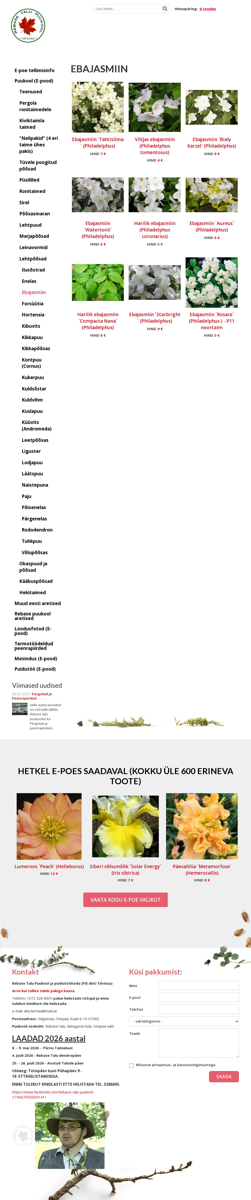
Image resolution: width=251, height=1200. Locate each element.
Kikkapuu (32, 337)
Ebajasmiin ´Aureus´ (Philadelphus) (211, 226)
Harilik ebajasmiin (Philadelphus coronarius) (154, 229)
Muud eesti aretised (37, 603)
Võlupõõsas (35, 552)
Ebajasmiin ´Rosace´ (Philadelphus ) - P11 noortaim (212, 321)
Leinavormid (33, 247)
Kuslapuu (32, 411)
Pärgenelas (34, 519)
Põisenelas (34, 507)
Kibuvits (31, 326)
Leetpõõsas (35, 440)
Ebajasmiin (34, 292)
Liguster (31, 451)
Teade (134, 1033)
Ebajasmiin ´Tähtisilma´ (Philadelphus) (98, 142)
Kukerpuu (33, 377)
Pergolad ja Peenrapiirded (32, 696)
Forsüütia (32, 303)
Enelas (29, 281)
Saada (224, 1076)
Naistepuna (35, 485)
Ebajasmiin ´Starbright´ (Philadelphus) (155, 317)
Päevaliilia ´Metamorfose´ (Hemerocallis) (202, 869)
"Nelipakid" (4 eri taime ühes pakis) (38, 144)
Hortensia (33, 315)
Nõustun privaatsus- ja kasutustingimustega (175, 1064)
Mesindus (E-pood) (35, 658)
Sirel (24, 202)
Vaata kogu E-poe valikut (125, 899)
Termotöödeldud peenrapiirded (33, 646)
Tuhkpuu (32, 541)
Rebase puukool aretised (32, 616)
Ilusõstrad (33, 270)
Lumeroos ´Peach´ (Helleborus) (49, 866)
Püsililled (29, 180)
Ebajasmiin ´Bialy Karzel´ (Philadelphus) (211, 142)
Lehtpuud (30, 225)
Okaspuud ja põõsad (33, 566)
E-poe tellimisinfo (34, 70)
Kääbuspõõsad (36, 581)
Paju (26, 496)
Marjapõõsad (34, 236)
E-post (135, 997)
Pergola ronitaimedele (35, 106)
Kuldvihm (32, 400)
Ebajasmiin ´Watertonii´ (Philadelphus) (98, 229)
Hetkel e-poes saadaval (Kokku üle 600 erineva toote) (125, 776)
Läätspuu (32, 473)
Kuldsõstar (34, 389)
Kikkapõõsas (36, 348)
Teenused (30, 92)
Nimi (133, 985)
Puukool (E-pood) (33, 81)
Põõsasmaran (34, 214)
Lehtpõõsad (33, 259)
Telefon (136, 1009)
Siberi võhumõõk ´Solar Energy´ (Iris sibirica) (125, 869)
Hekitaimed (32, 592)
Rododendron (37, 530)
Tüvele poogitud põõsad (38, 165)
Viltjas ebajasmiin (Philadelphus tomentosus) (155, 146)
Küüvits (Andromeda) (37, 425)
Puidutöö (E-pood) (35, 669)
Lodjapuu (32, 462)
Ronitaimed (32, 191)
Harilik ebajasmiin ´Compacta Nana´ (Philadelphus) (98, 321)
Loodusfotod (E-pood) (32, 631)
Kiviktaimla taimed (31, 123)
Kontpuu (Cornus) (32, 363)
